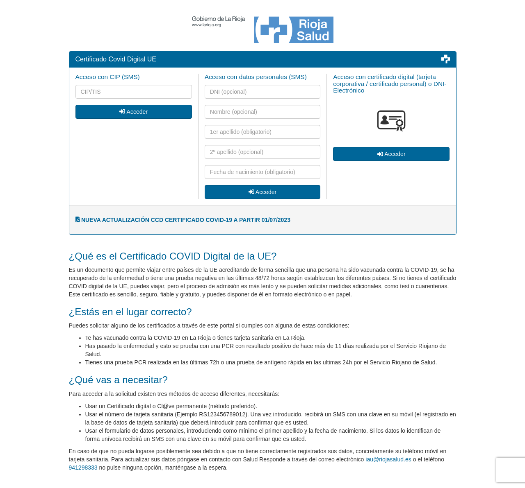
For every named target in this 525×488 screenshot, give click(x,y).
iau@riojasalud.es (388, 459)
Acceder (133, 111)
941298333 (83, 467)
